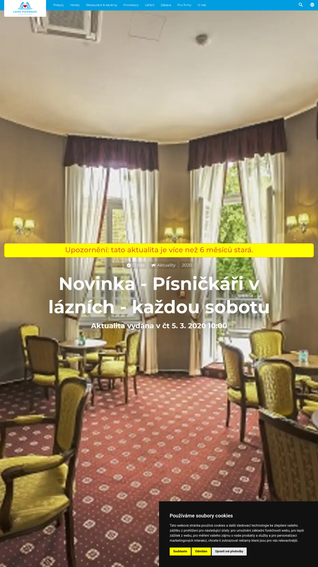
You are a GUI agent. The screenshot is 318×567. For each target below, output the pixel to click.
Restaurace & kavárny (101, 5)
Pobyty (58, 5)
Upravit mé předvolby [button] (229, 551)
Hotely (75, 5)
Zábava (166, 5)
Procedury (131, 5)
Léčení (149, 5)
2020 (187, 265)
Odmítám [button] (201, 551)
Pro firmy (184, 5)
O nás (202, 5)
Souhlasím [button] (180, 551)
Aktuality (163, 265)
